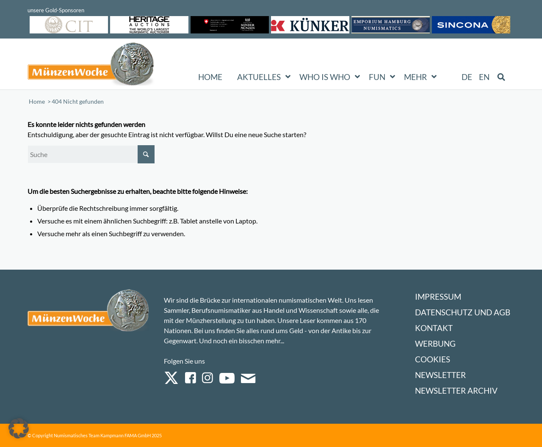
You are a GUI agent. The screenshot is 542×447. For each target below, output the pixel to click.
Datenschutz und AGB (462, 312)
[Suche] (91, 154)
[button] (18, 428)
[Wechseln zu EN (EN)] (484, 77)
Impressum (438, 296)
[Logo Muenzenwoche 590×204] (91, 65)
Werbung (435, 343)
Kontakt (434, 328)
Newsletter (440, 375)
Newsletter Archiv (456, 390)
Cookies (432, 359)
